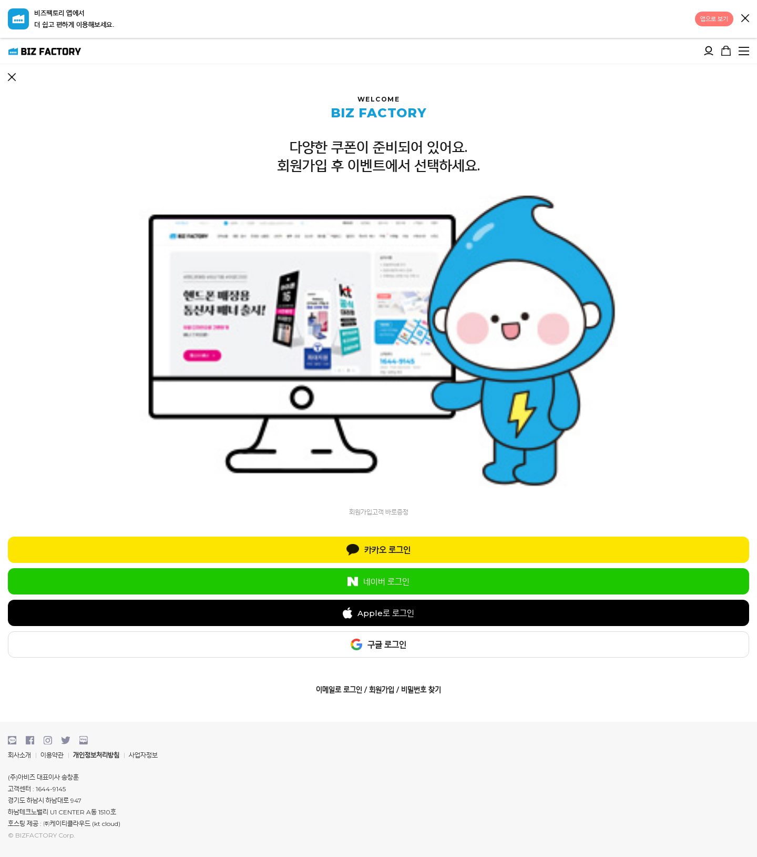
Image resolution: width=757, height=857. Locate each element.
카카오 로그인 (378, 550)
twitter (66, 740)
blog (83, 740)
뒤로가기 (12, 77)
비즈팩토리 (44, 50)
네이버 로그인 (378, 581)
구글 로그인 (378, 644)
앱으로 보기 (714, 19)
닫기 (745, 18)
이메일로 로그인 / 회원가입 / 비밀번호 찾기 (378, 689)
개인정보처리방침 (96, 755)
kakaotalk (12, 740)
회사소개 (19, 755)
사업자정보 (143, 755)
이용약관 (52, 755)
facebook (30, 740)
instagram (48, 740)
